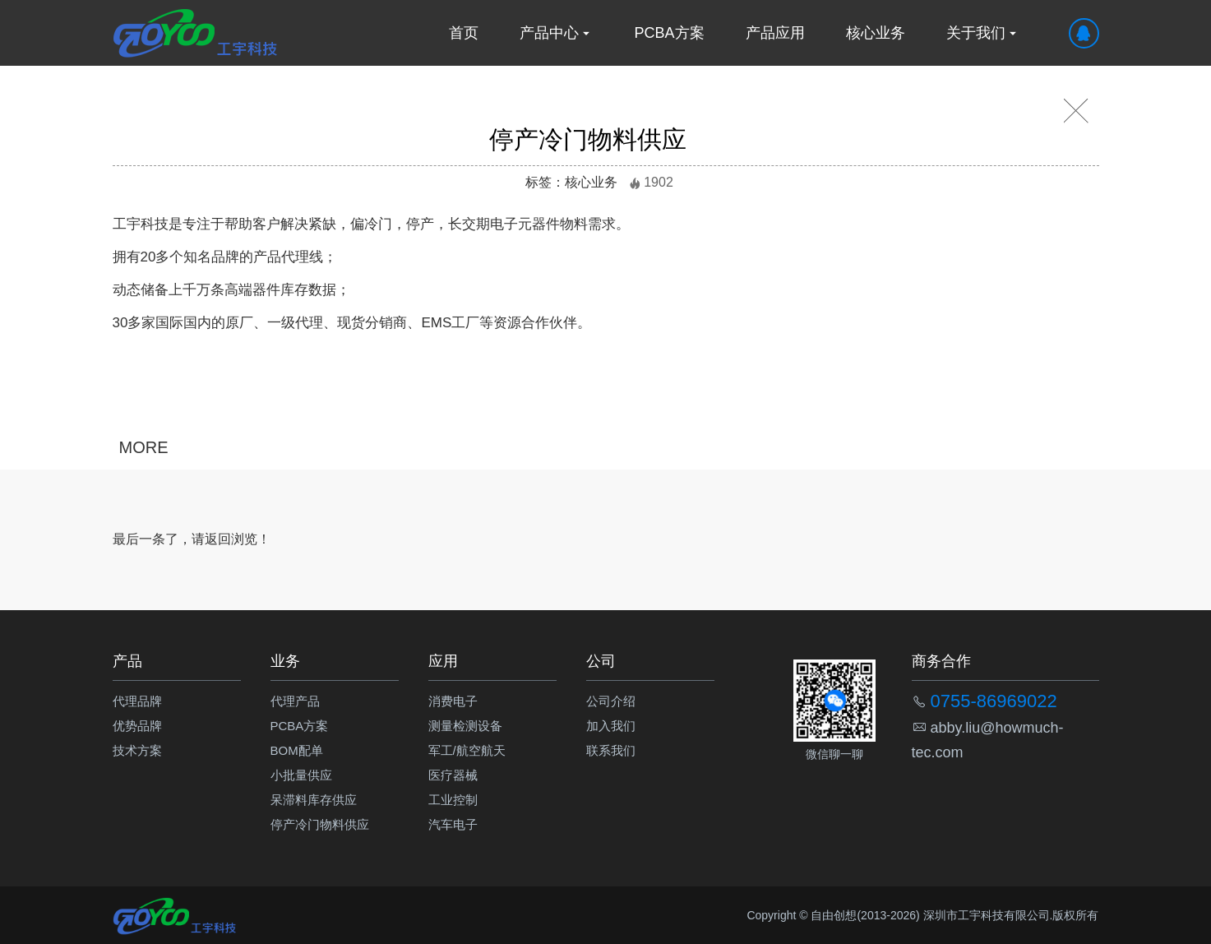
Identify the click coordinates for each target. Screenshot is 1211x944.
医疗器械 (453, 775)
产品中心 (557, 33)
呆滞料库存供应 (313, 800)
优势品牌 (137, 726)
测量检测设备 (465, 726)
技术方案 (137, 750)
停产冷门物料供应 (319, 824)
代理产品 (295, 701)
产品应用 (775, 33)
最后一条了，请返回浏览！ (191, 539)
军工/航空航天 (467, 750)
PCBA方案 (670, 33)
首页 (463, 33)
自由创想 (834, 915)
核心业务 (875, 33)
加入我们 (611, 726)
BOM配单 (296, 750)
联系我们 (611, 750)
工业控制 (453, 800)
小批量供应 (301, 775)
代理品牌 (137, 701)
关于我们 (983, 33)
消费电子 (453, 701)
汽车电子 (453, 824)
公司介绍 (611, 701)
